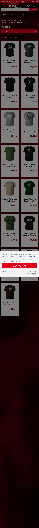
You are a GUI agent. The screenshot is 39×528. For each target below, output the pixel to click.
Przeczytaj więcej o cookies (12, 261)
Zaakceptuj (19, 266)
